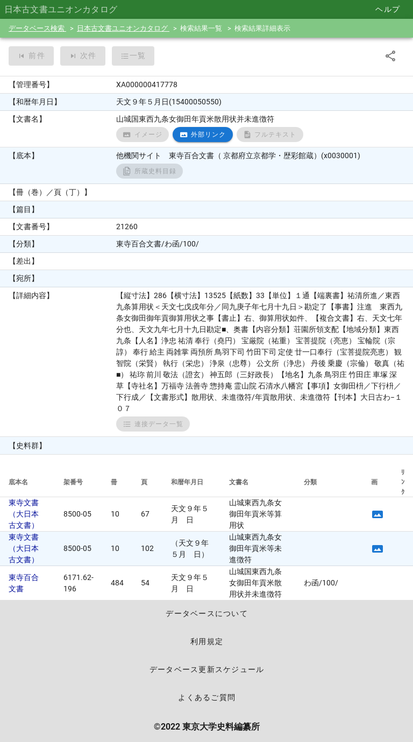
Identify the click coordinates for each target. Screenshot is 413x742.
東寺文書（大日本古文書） (24, 513)
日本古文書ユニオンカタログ (123, 28)
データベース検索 (37, 28)
